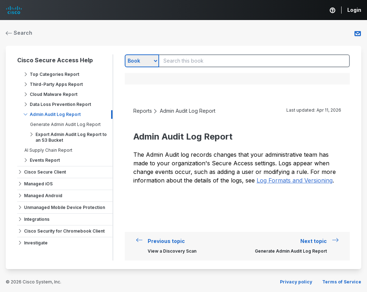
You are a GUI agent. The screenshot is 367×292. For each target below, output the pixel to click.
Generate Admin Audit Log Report (65, 124)
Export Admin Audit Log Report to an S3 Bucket (71, 137)
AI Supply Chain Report (48, 150)
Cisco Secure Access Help (55, 60)
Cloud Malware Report (53, 94)
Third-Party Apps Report (56, 84)
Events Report (45, 160)
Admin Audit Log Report (55, 114)
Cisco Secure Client (45, 172)
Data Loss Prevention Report (60, 104)
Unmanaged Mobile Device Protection (64, 207)
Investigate (36, 242)
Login (354, 10)
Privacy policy (296, 281)
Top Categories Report (54, 74)
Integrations (36, 219)
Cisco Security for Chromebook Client (64, 231)
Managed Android (43, 195)
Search (19, 33)
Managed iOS (38, 183)
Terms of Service (341, 281)
